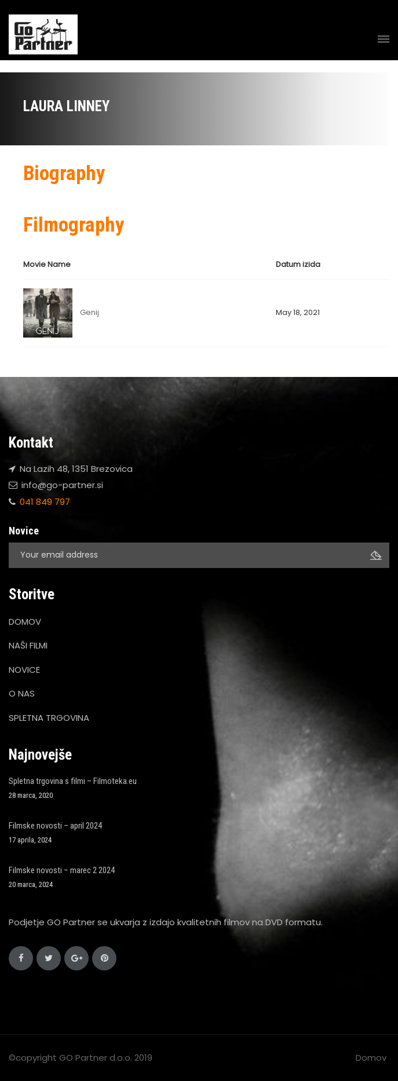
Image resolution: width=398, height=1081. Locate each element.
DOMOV (25, 621)
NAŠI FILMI (28, 645)
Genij (89, 312)
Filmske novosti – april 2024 (55, 825)
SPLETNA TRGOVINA (49, 718)
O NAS (22, 693)
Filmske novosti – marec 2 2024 (62, 870)
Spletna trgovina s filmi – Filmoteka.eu (73, 781)
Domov (371, 1057)
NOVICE (24, 670)
